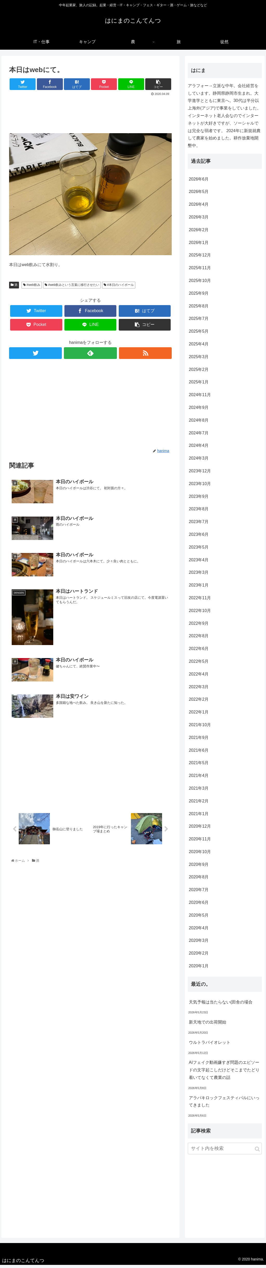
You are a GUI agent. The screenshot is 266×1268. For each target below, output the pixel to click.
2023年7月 (199, 524)
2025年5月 (199, 334)
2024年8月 (199, 423)
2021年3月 (199, 791)
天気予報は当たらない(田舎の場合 (220, 1005)
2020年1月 (199, 969)
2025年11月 (200, 270)
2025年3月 (199, 359)
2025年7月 (199, 321)
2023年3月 (199, 575)
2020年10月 (200, 854)
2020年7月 (199, 893)
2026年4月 (199, 207)
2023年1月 (199, 588)
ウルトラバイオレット (209, 1045)
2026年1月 (199, 245)
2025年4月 (199, 347)
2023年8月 (199, 512)
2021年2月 (199, 804)
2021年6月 (199, 753)
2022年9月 (199, 626)
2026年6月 (199, 182)
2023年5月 (199, 550)
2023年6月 (199, 537)
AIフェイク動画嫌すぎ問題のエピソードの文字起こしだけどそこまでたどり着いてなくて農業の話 (224, 1073)
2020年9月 (199, 867)
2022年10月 (200, 613)
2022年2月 (199, 702)
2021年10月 (200, 727)
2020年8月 (199, 880)
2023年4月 (199, 563)
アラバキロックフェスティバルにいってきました (224, 1104)
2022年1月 (199, 715)
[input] (225, 1151)
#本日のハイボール (119, 288)
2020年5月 (199, 918)
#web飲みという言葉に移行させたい (72, 288)
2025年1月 (199, 385)
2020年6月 (199, 905)
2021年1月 (199, 816)
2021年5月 (199, 766)
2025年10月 (200, 283)
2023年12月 (200, 474)
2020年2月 (199, 956)
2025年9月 (199, 296)
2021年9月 (199, 740)
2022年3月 (199, 689)
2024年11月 (200, 397)
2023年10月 (200, 486)
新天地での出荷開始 (207, 1025)
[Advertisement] (90, 115)
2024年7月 (199, 436)
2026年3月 (199, 220)
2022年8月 (199, 639)
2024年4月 (199, 448)
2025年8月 (199, 309)
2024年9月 (199, 410)
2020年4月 (199, 931)
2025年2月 (199, 372)
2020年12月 (200, 829)
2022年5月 (199, 664)
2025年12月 (200, 258)
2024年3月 (199, 461)
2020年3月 (199, 943)
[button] (257, 1151)
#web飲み (31, 288)
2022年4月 (199, 677)
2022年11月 (200, 600)
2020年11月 (200, 842)
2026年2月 (199, 232)
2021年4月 (199, 778)
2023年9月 (199, 499)
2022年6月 (199, 651)
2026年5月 (199, 194)
